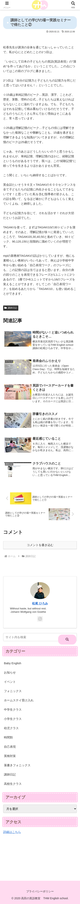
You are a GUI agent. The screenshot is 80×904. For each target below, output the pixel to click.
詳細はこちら (12, 832)
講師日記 (10, 307)
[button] (67, 640)
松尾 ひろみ (40, 603)
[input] (40, 637)
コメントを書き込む (40, 545)
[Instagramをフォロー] (40, 618)
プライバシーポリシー (40, 891)
